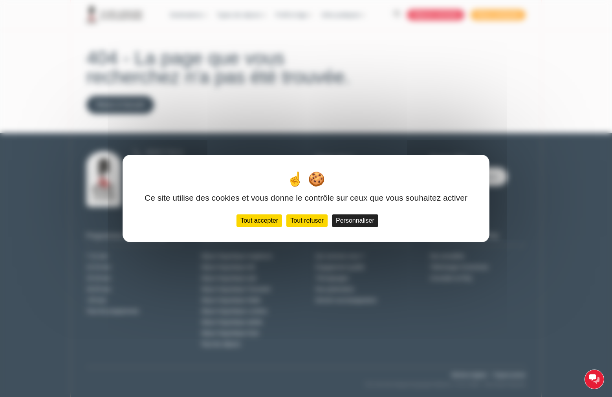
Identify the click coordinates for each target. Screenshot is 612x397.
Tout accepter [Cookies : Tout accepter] (259, 220)
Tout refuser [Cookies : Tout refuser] (306, 220)
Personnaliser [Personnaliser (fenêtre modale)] (355, 220)
